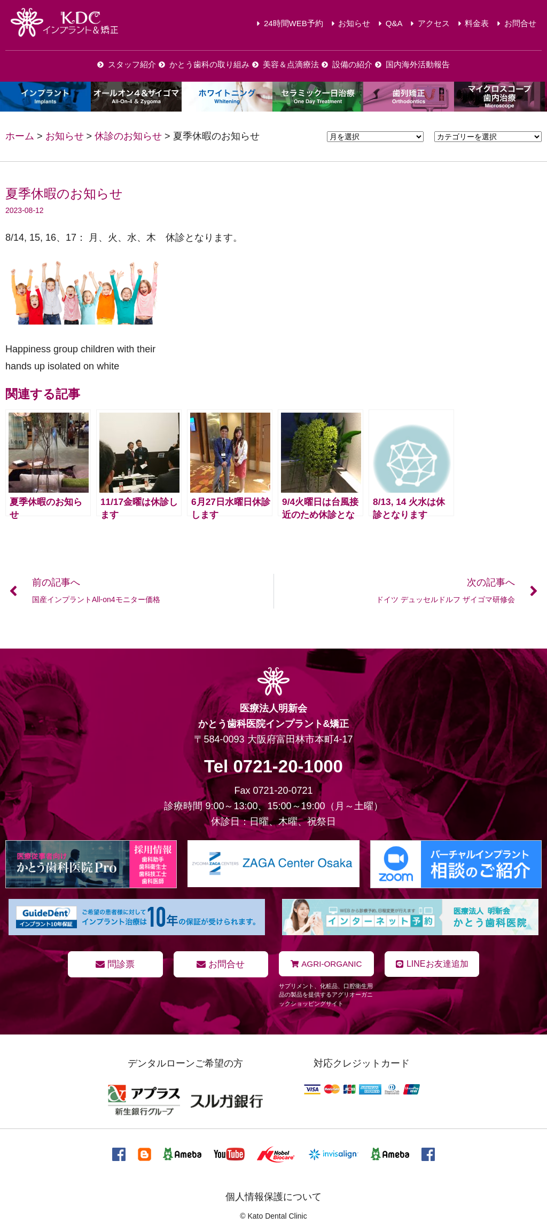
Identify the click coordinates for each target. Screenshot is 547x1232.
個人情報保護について (273, 1196)
